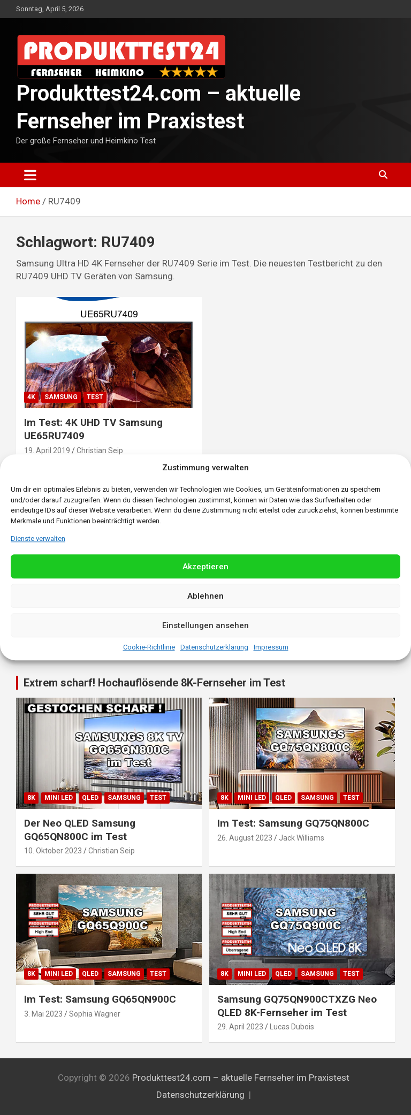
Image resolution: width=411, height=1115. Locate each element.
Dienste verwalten (38, 538)
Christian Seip (100, 450)
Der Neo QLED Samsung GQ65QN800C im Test (79, 830)
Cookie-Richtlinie (149, 648)
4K (31, 397)
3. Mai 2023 (43, 1014)
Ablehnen (205, 596)
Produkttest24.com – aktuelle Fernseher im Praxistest (240, 1077)
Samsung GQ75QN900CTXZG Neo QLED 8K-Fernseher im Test (297, 1006)
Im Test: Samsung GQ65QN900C (100, 999)
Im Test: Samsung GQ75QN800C (293, 823)
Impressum (271, 648)
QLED (90, 797)
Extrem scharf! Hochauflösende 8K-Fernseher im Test (154, 682)
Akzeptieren (205, 566)
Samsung (61, 397)
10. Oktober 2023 (53, 850)
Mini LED (58, 797)
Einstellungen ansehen (205, 625)
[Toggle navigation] (30, 175)
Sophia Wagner (94, 1014)
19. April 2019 (47, 450)
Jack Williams (301, 838)
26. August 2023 (244, 838)
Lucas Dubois (292, 1026)
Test (95, 397)
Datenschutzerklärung (214, 648)
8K (31, 797)
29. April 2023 (240, 1026)
